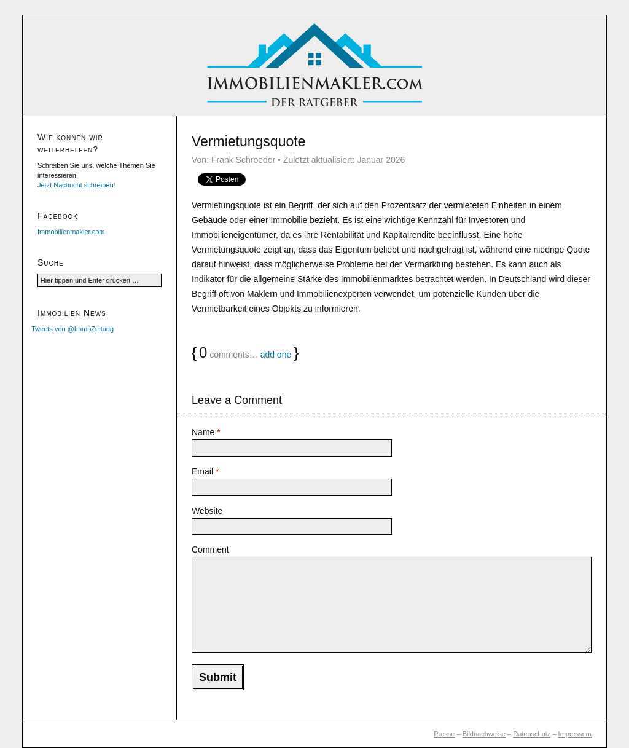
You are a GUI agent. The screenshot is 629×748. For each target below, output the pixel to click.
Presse (444, 734)
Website (207, 511)
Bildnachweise (484, 734)
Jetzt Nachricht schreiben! (76, 185)
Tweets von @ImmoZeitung (72, 329)
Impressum (575, 734)
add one (276, 355)
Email (205, 471)
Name (206, 432)
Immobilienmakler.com (70, 231)
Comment (210, 549)
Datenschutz (531, 734)
